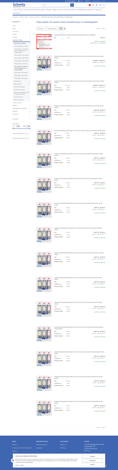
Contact (81, 1)
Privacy (22, 465)
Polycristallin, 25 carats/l (20, 63)
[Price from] (15, 126)
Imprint (17, 465)
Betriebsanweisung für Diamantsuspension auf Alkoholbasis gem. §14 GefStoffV (74, 35)
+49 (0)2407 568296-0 (71, 1)
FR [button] (103, 1)
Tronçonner (16, 31)
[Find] (56, 5)
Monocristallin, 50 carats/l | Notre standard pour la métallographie (21, 50)
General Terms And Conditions (22, 448)
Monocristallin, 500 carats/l (21, 61)
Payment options (41, 445)
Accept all (92, 456)
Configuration (92, 460)
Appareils (15, 111)
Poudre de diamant (19, 100)
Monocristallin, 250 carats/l (21, 58)
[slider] (13, 128)
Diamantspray (17, 81)
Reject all (92, 464)
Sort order (40, 28)
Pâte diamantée (18, 84)
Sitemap (63, 448)
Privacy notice (29, 462)
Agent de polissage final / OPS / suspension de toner (21, 93)
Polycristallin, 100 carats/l (21, 72)
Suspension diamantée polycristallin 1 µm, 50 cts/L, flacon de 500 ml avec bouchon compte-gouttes (79, 130)
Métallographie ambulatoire (20, 108)
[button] (93, 5)
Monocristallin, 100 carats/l (21, 55)
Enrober (15, 34)
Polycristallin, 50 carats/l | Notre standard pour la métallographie (21, 68)
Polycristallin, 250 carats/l (21, 75)
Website (88, 1)
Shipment (39, 448)
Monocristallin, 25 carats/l (21, 46)
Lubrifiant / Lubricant (19, 89)
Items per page (52, 28)
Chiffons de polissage (19, 87)
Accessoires (16, 114)
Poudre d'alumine (18, 97)
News (14, 28)
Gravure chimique (17, 102)
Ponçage (15, 37)
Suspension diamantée (20, 43)
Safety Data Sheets (97, 1)
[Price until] (25, 126)
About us (63, 445)
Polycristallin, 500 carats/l (21, 78)
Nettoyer (15, 105)
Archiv (14, 26)
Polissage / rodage (17, 40)
